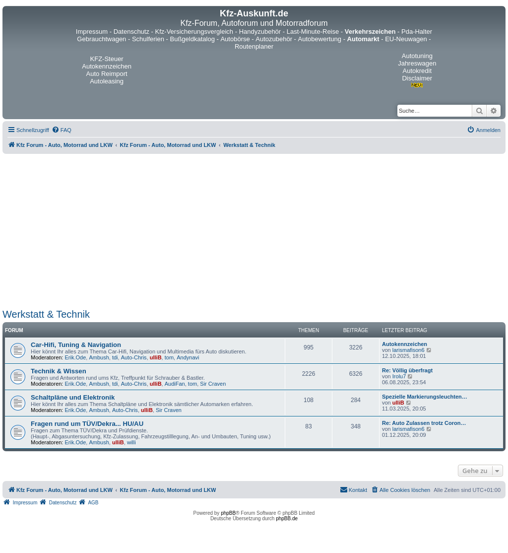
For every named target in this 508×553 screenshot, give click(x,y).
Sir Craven (213, 384)
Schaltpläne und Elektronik (73, 397)
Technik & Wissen (58, 371)
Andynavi (188, 357)
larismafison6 (408, 350)
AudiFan (175, 384)
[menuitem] (61, 130)
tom (169, 357)
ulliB (156, 357)
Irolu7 (399, 376)
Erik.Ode (75, 357)
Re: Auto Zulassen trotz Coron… (424, 423)
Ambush (99, 357)
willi (131, 442)
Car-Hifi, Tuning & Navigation (76, 344)
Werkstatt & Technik (46, 314)
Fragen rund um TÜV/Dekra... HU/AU (87, 423)
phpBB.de (287, 518)
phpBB (228, 513)
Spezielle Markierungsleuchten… (424, 397)
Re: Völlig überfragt (407, 370)
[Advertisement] (254, 231)
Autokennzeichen (404, 344)
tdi (115, 357)
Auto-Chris (134, 357)
